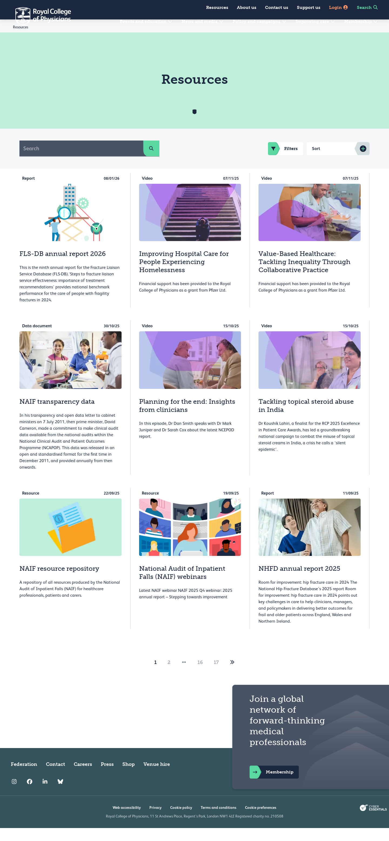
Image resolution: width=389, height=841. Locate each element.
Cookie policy (181, 820)
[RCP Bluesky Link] (60, 794)
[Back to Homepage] (39, 16)
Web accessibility (127, 820)
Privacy (155, 820)
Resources (217, 7)
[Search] (81, 161)
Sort (316, 161)
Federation (24, 777)
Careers (83, 777)
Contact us (276, 7)
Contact (55, 777)
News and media (203, 21)
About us (246, 7)
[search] (151, 161)
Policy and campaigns (260, 21)
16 (200, 675)
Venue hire (156, 777)
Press (107, 777)
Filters (283, 161)
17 (216, 675)
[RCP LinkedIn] (45, 794)
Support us (308, 7)
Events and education (146, 21)
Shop (128, 777)
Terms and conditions (218, 820)
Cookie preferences (260, 820)
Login (338, 7)
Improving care (316, 21)
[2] (232, 675)
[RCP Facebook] (29, 794)
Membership (361, 21)
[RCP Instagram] (14, 794)
